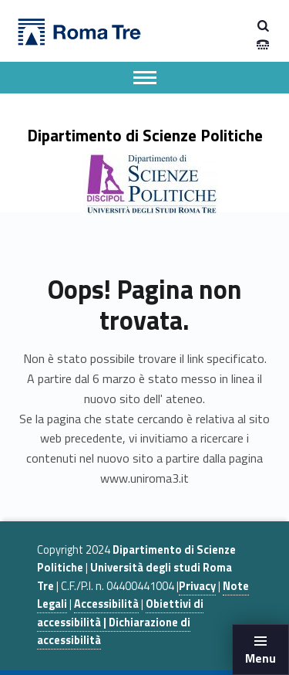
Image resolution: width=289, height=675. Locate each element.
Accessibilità (106, 603)
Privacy (197, 586)
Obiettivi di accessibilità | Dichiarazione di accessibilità (120, 622)
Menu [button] (260, 658)
